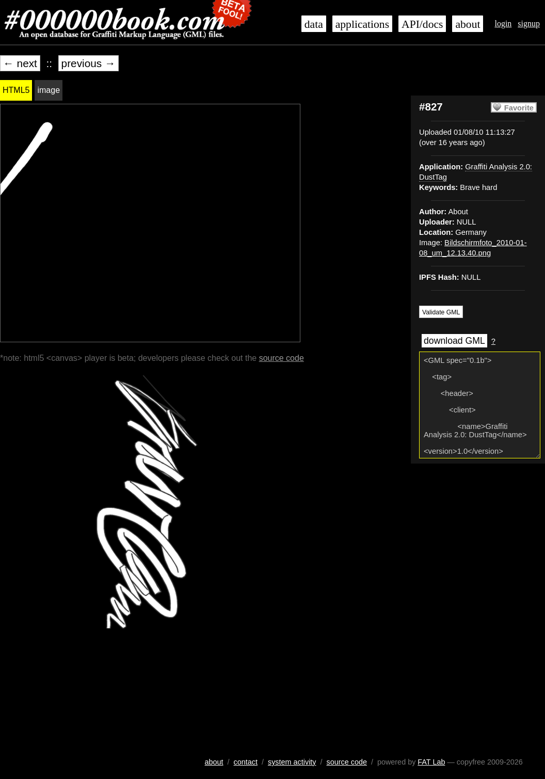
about (467, 24)
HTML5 (16, 90)
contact (246, 762)
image (48, 90)
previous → (88, 63)
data (313, 24)
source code (281, 358)
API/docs (422, 24)
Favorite (519, 108)
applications (362, 24)
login (502, 23)
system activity (292, 762)
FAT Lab (431, 762)
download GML (454, 341)
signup (529, 23)
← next (20, 63)
